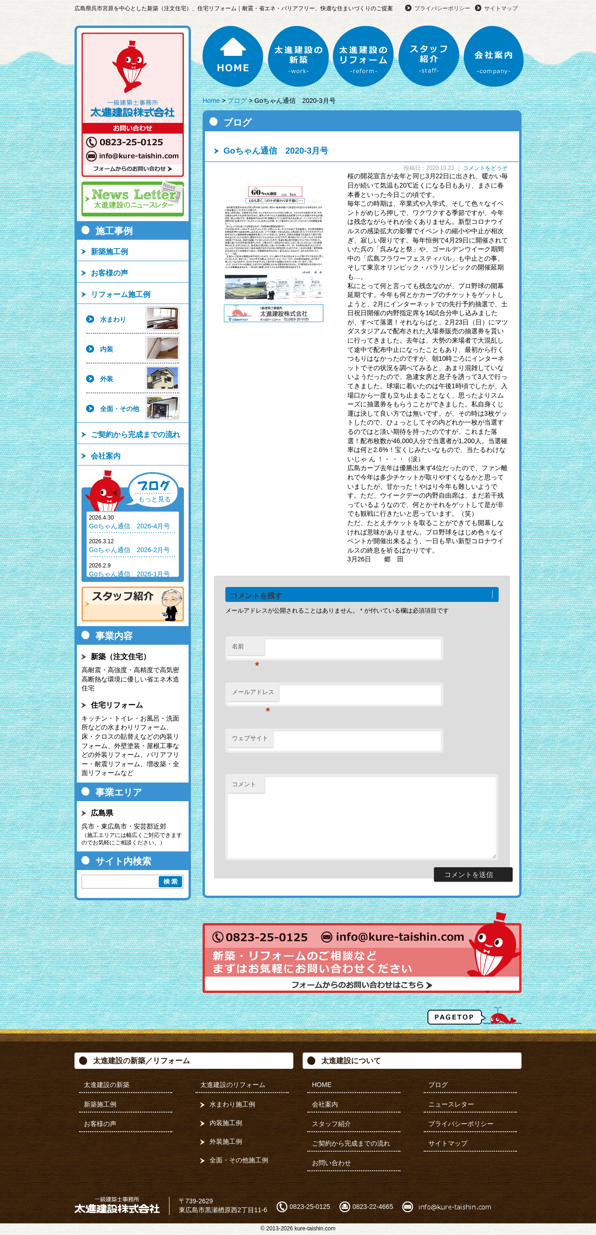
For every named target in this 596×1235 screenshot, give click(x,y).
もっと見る (154, 499)
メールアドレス (253, 694)
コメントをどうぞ (485, 168)
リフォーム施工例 (120, 294)
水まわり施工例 (232, 1104)
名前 (245, 649)
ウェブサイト (250, 738)
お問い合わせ (331, 1163)
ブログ (237, 100)
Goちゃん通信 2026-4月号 (129, 526)
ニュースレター (451, 1104)
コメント (244, 784)
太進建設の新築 (298, 56)
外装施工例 (226, 1141)
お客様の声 (109, 273)
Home (211, 100)
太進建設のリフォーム (363, 56)
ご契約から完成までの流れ (135, 435)
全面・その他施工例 (239, 1160)
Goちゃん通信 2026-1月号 (129, 574)
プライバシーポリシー (442, 8)
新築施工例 (109, 252)
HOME (233, 56)
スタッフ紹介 (429, 56)
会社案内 (494, 56)
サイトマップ (501, 8)
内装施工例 (226, 1123)
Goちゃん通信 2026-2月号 (129, 549)
